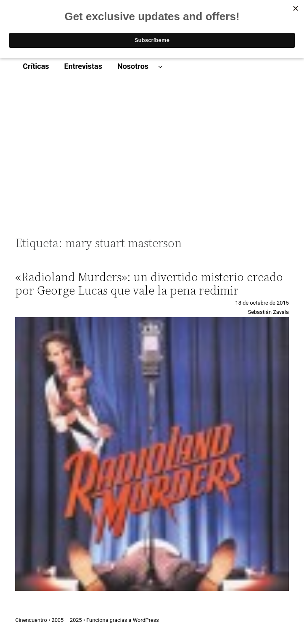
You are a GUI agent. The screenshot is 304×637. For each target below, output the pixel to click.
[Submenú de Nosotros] (160, 66)
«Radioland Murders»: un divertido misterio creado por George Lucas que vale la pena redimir (149, 283)
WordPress (146, 620)
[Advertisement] (152, 155)
